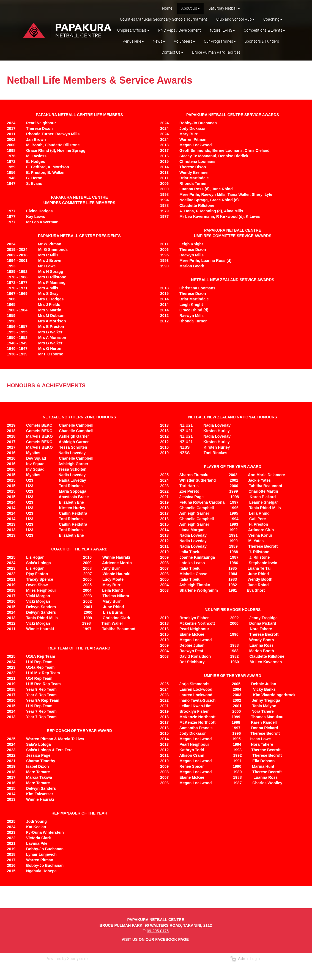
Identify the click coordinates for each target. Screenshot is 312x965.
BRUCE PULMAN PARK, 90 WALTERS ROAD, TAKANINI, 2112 (156, 925)
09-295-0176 (158, 931)
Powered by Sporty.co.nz (67, 958)
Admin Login (245, 958)
